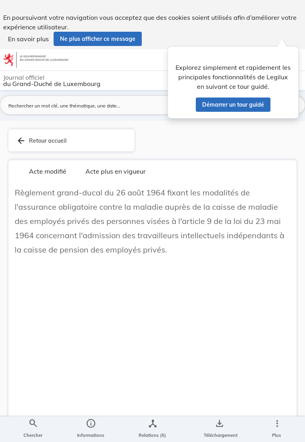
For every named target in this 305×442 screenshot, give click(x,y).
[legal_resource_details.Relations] (152, 429)
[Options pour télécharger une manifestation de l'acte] (219, 429)
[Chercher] (32, 429)
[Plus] (277, 429)
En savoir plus (28, 39)
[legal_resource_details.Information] (90, 429)
